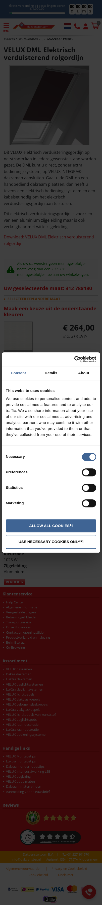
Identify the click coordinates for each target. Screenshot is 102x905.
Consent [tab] (18, 373)
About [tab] (83, 373)
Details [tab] (51, 373)
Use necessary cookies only (50, 541)
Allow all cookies (50, 525)
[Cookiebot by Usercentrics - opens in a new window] (74, 359)
